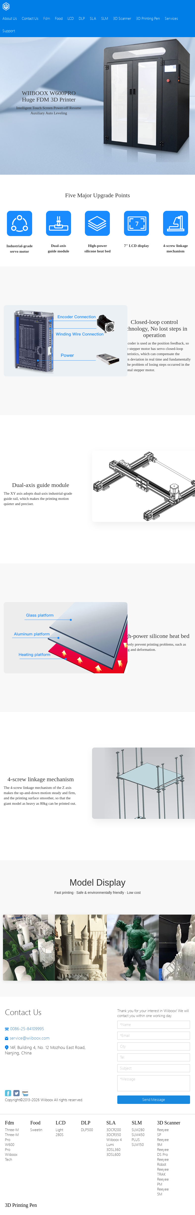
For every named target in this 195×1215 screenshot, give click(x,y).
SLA (93, 18)
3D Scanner (122, 18)
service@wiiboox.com (29, 1038)
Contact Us (30, 18)
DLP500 (87, 1130)
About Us (9, 18)
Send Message (153, 1099)
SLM (104, 18)
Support (8, 31)
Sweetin (36, 1130)
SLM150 (138, 1144)
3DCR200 (113, 1130)
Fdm (46, 18)
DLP (82, 18)
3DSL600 (113, 1154)
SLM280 (138, 1130)
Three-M (12, 1130)
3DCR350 (113, 1135)
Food (59, 18)
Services (171, 18)
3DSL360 (113, 1149)
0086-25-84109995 (27, 1028)
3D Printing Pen (148, 18)
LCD (71, 18)
